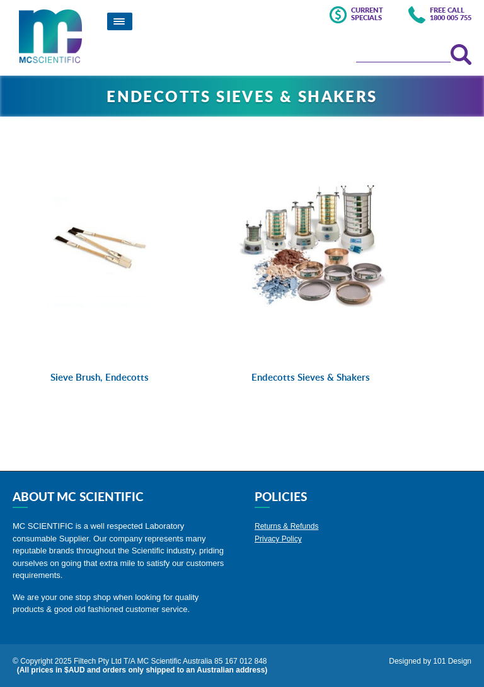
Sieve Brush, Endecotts (99, 377)
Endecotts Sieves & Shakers (310, 377)
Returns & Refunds (286, 526)
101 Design (452, 661)
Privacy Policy (278, 538)
